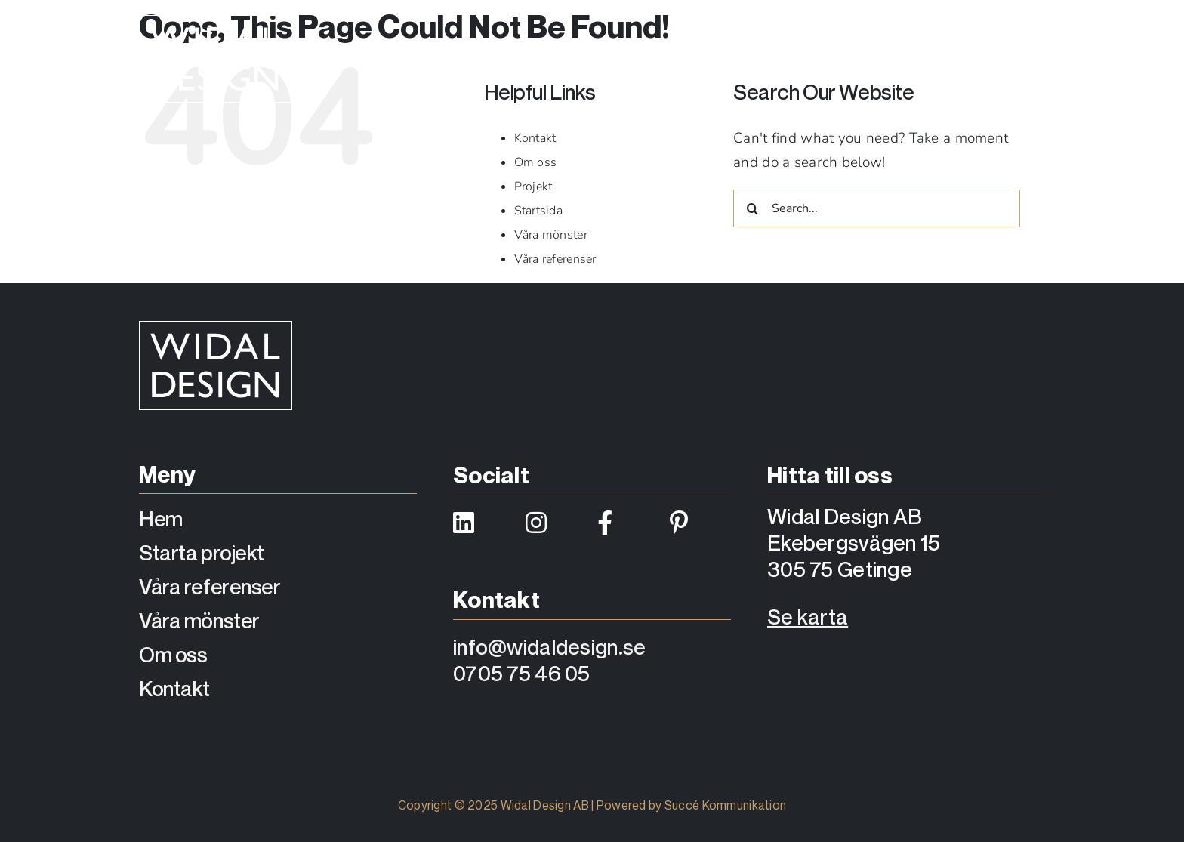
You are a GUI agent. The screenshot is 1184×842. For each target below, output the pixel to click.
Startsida (538, 210)
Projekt (533, 186)
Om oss (535, 162)
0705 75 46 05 (521, 673)
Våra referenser (555, 259)
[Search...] (876, 208)
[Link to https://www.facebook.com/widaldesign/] (624, 522)
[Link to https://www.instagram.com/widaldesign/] (552, 522)
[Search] (752, 208)
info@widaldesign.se (549, 646)
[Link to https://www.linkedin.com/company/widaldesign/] (480, 522)
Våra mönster (550, 235)
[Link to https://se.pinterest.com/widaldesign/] (696, 522)
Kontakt (535, 138)
